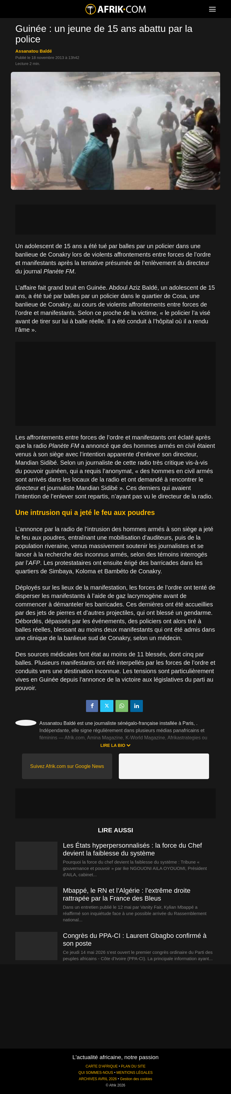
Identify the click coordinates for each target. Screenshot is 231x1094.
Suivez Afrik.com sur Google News (67, 766)
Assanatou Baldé (33, 51)
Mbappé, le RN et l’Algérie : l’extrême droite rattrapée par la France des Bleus (126, 894)
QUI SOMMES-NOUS (96, 1073)
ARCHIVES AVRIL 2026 (98, 1079)
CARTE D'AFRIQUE (101, 1066)
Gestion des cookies (136, 1079)
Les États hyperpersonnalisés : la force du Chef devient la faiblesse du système (132, 849)
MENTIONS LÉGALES (134, 1073)
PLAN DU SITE (133, 1066)
